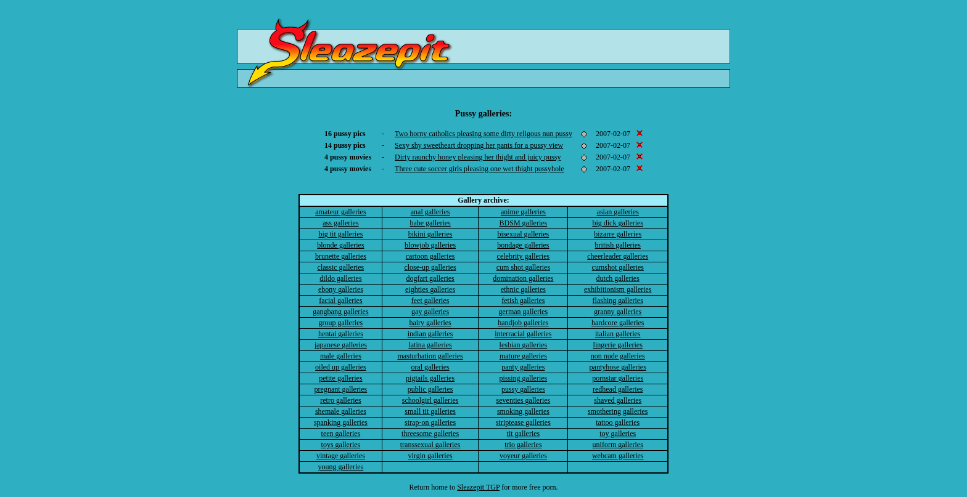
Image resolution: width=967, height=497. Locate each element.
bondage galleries (523, 245)
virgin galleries (430, 455)
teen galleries (341, 433)
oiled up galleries (340, 367)
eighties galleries (430, 289)
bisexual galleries (523, 234)
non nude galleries (618, 356)
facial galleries (340, 300)
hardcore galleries (617, 322)
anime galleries (523, 212)
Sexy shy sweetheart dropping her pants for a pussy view (479, 145)
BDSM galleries (524, 223)
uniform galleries (618, 444)
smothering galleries (618, 411)
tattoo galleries (618, 422)
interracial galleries (523, 333)
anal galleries (430, 212)
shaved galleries (617, 400)
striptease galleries (523, 422)
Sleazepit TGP (478, 487)
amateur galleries (340, 212)
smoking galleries (523, 411)
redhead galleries (618, 389)
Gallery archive (482, 200)
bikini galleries (430, 234)
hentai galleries (340, 333)
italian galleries (618, 333)
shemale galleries (340, 411)
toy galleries (617, 433)
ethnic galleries (523, 289)
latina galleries (429, 345)
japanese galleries (341, 345)
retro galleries (340, 400)
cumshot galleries (618, 267)
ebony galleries (340, 289)
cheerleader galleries (617, 256)
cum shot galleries (523, 267)
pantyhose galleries (618, 367)
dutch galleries (618, 278)
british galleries (618, 245)
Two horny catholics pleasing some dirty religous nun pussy (483, 133)
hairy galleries (430, 322)
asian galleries (618, 212)
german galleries (523, 311)
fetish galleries (523, 300)
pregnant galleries (341, 389)
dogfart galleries (430, 278)
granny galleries (617, 311)
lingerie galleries (618, 345)
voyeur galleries (523, 455)
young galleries (341, 467)
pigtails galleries (430, 378)
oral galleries (430, 367)
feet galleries (430, 300)
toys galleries (341, 444)
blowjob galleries (430, 245)
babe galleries (429, 223)
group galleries (341, 322)
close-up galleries (430, 267)
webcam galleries (618, 455)
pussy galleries (523, 389)
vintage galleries (340, 455)
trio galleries (522, 444)
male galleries (340, 356)
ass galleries (340, 223)
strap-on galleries (430, 422)
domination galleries (523, 278)
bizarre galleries (617, 234)
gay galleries (430, 311)
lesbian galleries (524, 345)
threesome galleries (430, 433)
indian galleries (430, 333)
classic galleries (341, 267)
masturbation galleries (430, 356)
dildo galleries (340, 278)
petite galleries (340, 378)
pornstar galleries (617, 378)
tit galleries (523, 433)
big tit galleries (340, 234)
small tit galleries (430, 411)
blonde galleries (340, 245)
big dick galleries (617, 223)
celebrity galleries (523, 256)
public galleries (430, 389)
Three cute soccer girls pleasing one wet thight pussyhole (479, 168)
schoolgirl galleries (430, 400)
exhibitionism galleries (618, 289)
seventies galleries (523, 400)
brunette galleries (340, 256)
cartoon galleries (430, 256)
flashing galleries (618, 300)
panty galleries (523, 367)
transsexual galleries (430, 444)
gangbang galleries (340, 311)
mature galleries (523, 356)
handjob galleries (523, 322)
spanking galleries (341, 422)
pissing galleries (524, 378)
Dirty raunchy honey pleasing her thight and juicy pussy (478, 157)
